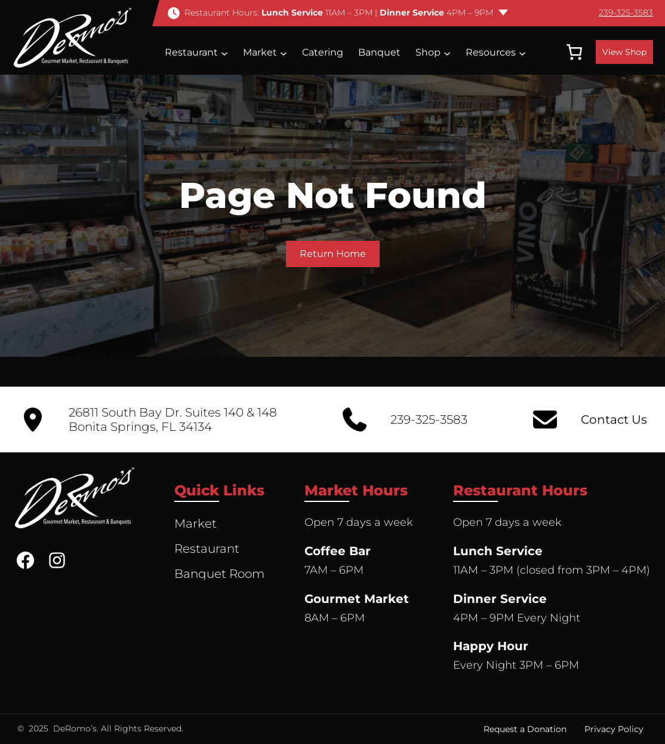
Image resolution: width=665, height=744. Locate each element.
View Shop (624, 52)
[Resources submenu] (522, 52)
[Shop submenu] (447, 52)
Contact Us (614, 419)
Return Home (333, 253)
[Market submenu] (283, 52)
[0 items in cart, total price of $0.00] (574, 52)
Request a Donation (525, 729)
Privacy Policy (614, 729)
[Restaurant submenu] (224, 52)
